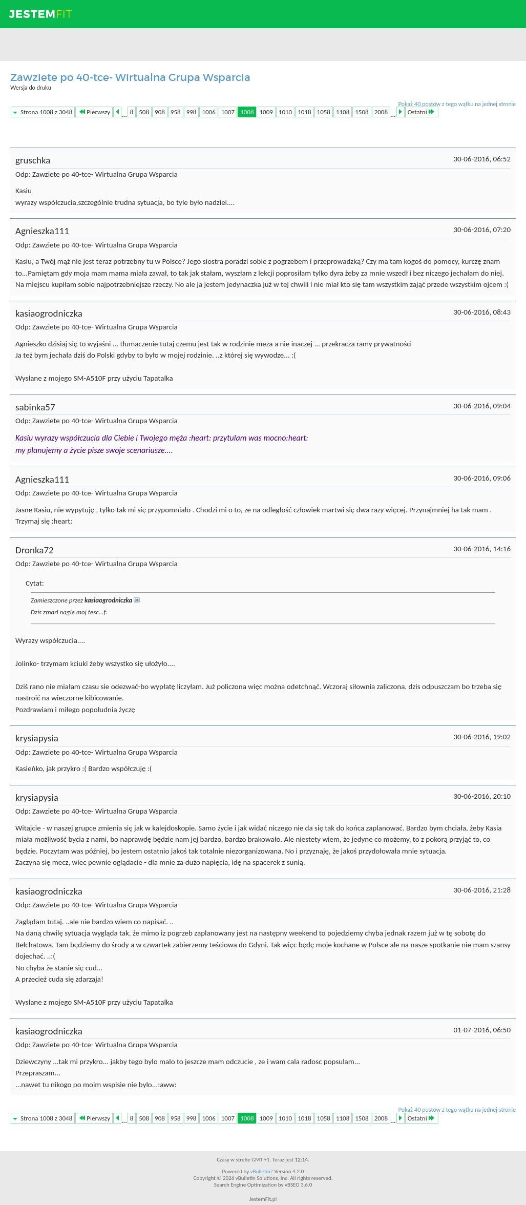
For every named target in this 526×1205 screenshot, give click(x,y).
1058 (323, 112)
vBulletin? (261, 1171)
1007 (228, 112)
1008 (247, 112)
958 (176, 112)
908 (160, 112)
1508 (361, 112)
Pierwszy (94, 112)
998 (191, 112)
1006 (208, 112)
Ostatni (421, 112)
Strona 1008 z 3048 (46, 112)
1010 (285, 112)
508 (144, 112)
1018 (304, 112)
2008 (381, 112)
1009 (265, 112)
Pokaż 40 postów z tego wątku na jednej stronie (457, 103)
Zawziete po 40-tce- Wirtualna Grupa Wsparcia (130, 77)
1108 (342, 112)
